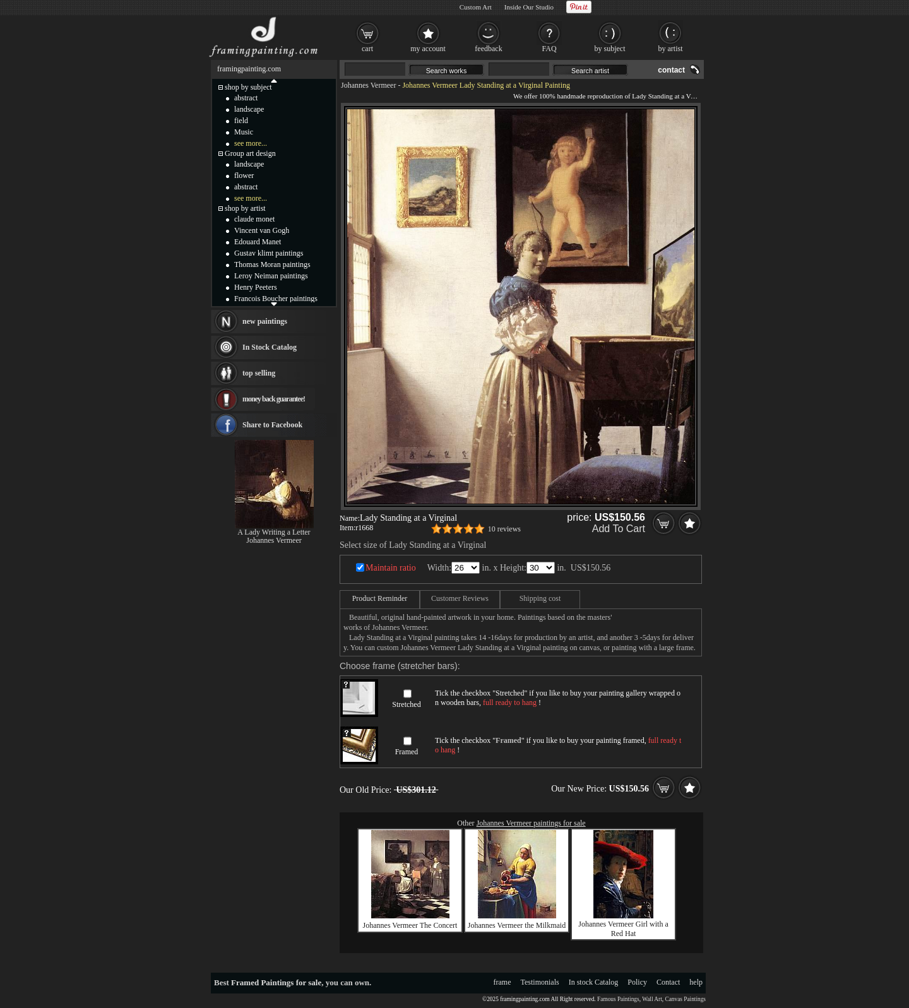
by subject (610, 48)
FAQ (549, 48)
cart (367, 48)
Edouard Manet (257, 241)
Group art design (250, 153)
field (241, 120)
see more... (250, 143)
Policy (637, 982)
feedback (488, 48)
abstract (246, 97)
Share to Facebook (272, 424)
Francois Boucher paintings (276, 298)
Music (243, 131)
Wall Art (652, 999)
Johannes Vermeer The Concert (410, 925)
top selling (258, 373)
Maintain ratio (390, 567)
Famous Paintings (618, 999)
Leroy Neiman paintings (271, 275)
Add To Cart (618, 528)
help (696, 982)
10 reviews (504, 529)
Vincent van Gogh (261, 230)
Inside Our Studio (529, 7)
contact (671, 70)
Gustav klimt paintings (268, 253)
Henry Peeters (255, 287)
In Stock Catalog (269, 347)
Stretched (406, 704)
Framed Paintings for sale (276, 982)
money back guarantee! (273, 398)
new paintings (264, 321)
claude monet (254, 219)
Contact (668, 982)
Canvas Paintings (685, 999)
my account (428, 48)
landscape (249, 109)
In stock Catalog (594, 982)
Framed (407, 751)
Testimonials (540, 982)
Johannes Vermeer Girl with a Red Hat (623, 929)
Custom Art (476, 7)
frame (502, 982)
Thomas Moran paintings (272, 264)
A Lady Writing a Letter (273, 532)
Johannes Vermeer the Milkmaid (517, 925)
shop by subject (248, 87)
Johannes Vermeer (368, 85)
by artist (670, 48)
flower (244, 175)
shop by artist (245, 208)
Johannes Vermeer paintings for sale (531, 823)
